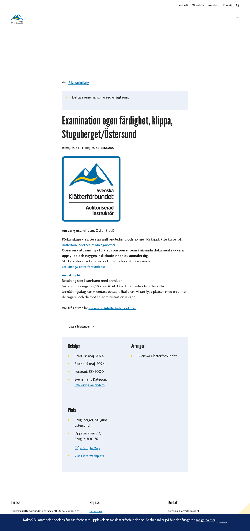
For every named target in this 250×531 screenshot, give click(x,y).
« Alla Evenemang (77, 87)
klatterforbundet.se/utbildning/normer (91, 249)
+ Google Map (90, 453)
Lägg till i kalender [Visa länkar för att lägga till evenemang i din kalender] (79, 331)
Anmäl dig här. (73, 280)
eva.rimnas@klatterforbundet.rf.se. (114, 313)
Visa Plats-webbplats (90, 460)
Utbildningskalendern (90, 389)
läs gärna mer (204, 520)
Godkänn (224, 522)
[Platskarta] (156, 442)
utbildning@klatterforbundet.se (85, 271)
